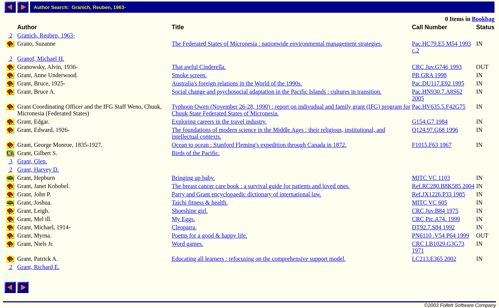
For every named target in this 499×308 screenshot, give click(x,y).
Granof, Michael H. (40, 58)
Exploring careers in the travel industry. (219, 121)
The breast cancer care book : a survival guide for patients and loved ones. (260, 186)
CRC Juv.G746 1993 (437, 67)
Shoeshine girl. (190, 211)
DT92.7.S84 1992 (433, 227)
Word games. (187, 244)
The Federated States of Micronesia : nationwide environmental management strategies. (277, 43)
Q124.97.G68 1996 (435, 130)
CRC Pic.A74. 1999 (436, 219)
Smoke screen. (189, 75)
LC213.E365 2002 (434, 259)
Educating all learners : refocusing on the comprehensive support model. (259, 259)
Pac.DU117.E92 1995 (438, 83)
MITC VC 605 (429, 202)
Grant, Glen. (32, 161)
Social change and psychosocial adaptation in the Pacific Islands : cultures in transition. (276, 91)
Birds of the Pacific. (196, 153)
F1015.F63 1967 (432, 145)
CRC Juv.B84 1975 (435, 211)
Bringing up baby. (193, 178)
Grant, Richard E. (38, 267)
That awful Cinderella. (199, 67)
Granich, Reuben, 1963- (46, 35)
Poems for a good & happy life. (209, 235)
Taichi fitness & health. (200, 202)
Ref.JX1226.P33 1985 (438, 194)
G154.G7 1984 (430, 121)
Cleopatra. (184, 227)
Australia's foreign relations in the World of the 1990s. (237, 83)
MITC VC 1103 (431, 178)
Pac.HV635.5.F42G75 (439, 106)
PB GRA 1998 (429, 75)
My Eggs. (183, 219)
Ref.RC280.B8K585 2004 (443, 186)
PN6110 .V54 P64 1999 (440, 235)
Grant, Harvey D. (38, 169)
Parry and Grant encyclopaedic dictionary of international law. (246, 194)
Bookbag (483, 19)
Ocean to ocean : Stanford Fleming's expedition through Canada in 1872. (259, 145)
